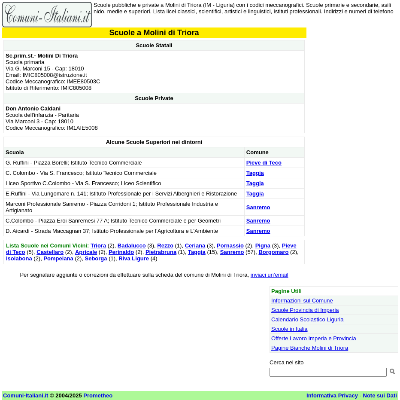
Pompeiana (58, 258)
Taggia (255, 173)
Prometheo (97, 395)
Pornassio (230, 245)
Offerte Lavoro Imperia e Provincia (313, 338)
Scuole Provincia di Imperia (305, 310)
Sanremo (258, 207)
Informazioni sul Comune (302, 300)
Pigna (262, 245)
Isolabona (19, 258)
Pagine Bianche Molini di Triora (309, 348)
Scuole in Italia (289, 329)
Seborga (96, 258)
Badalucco (132, 245)
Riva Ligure (133, 258)
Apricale (86, 252)
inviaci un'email (269, 275)
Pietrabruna (160, 252)
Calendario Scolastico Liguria (307, 319)
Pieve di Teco (264, 162)
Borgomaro (273, 252)
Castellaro (50, 252)
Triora (98, 245)
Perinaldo (121, 252)
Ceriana (195, 245)
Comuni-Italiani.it (25, 395)
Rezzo (165, 245)
